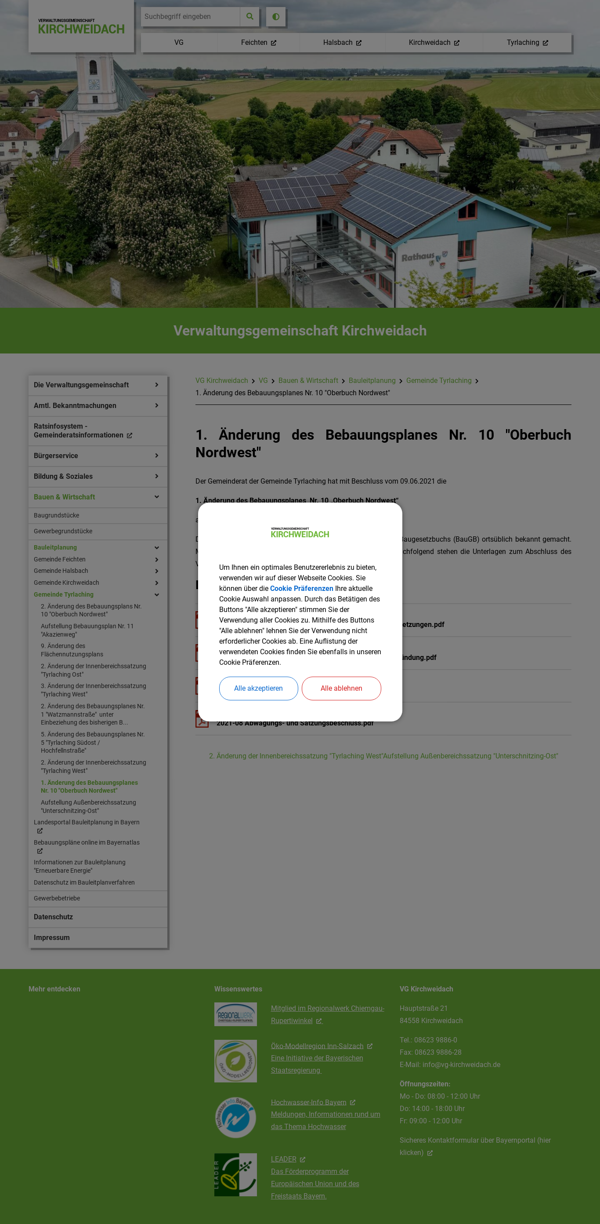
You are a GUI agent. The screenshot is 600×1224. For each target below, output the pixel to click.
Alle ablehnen (341, 688)
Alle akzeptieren (258, 688)
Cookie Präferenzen (301, 588)
